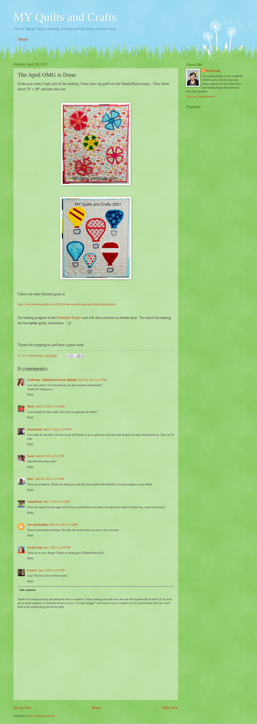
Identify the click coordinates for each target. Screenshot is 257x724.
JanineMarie (34, 501)
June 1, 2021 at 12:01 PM (56, 547)
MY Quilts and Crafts (64, 17)
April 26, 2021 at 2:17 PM (92, 379)
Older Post (170, 708)
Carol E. (32, 570)
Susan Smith (34, 429)
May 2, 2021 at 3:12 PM (56, 501)
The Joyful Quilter (38, 524)
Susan (30, 456)
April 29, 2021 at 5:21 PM (49, 456)
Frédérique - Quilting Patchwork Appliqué (52, 379)
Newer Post (22, 708)
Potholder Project (69, 318)
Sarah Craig (34, 547)
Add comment (27, 589)
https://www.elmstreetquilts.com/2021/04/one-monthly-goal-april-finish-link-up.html (66, 304)
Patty (30, 478)
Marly (31, 406)
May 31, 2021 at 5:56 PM (64, 524)
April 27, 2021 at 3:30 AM (50, 406)
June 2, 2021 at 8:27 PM (51, 570)
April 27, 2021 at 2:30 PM (57, 429)
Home (23, 39)
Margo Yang (213, 70)
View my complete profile (200, 96)
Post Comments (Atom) (42, 715)
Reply (30, 394)
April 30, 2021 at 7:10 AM (49, 478)
